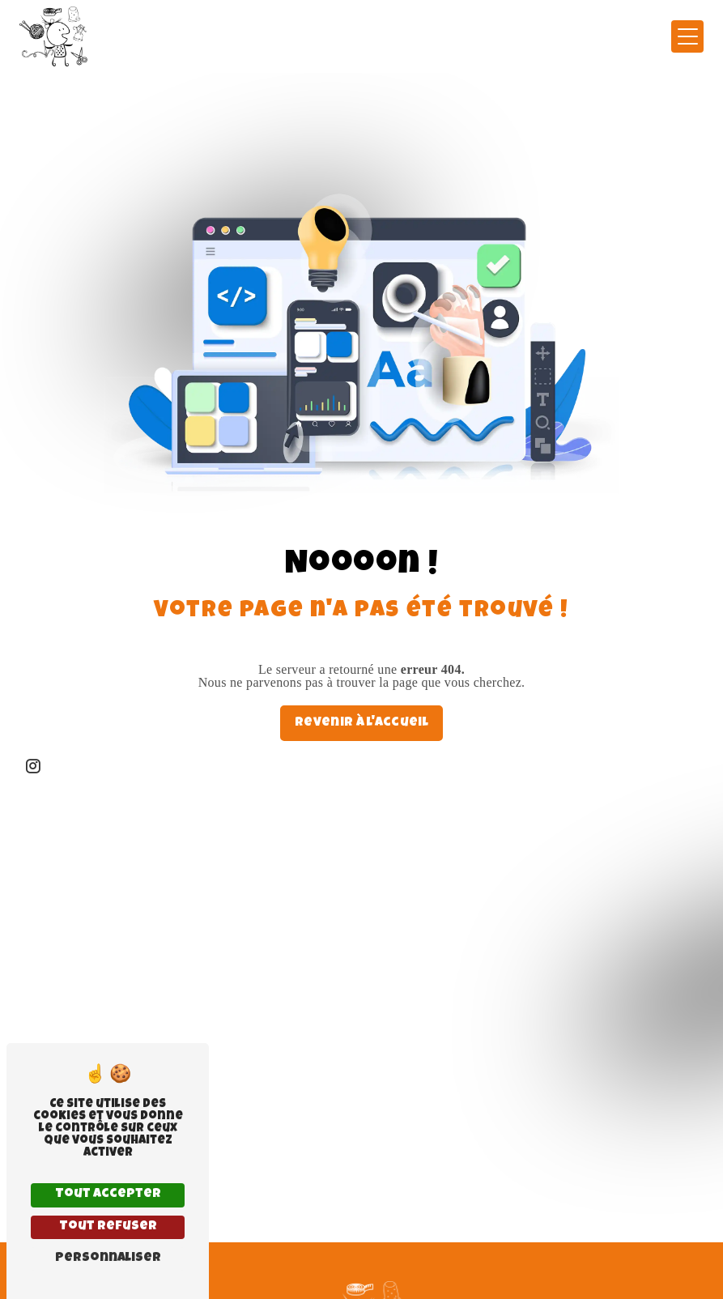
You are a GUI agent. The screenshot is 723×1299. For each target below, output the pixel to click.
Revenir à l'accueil (361, 723)
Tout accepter (108, 1194)
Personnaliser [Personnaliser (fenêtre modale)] (108, 1258)
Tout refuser (108, 1226)
